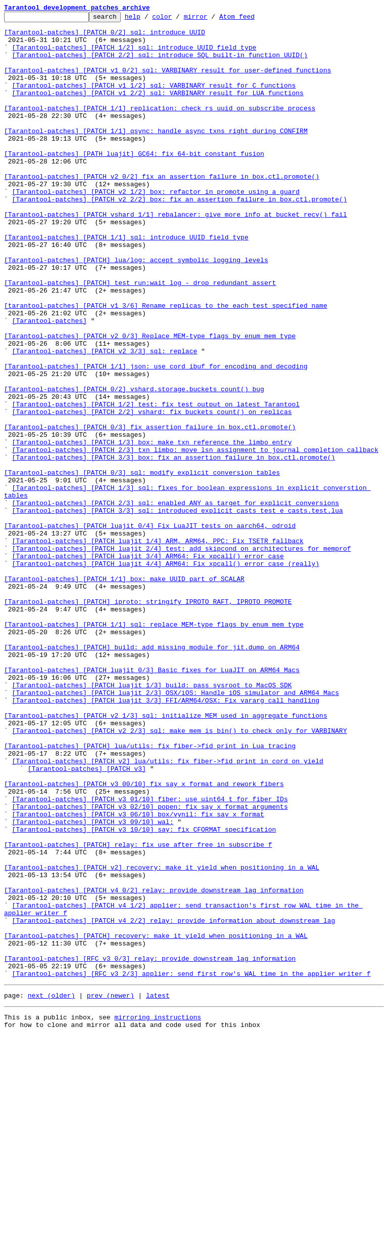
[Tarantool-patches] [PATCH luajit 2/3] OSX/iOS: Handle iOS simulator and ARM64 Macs (175, 829)
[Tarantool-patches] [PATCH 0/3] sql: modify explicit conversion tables (142, 564)
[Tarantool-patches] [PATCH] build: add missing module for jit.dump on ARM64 (152, 774)
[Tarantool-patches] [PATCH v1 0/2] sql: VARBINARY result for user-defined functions (167, 82)
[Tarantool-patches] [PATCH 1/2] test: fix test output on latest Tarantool (156, 482)
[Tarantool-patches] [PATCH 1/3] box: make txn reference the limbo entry (152, 528)
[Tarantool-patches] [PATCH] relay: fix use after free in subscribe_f (138, 1011)
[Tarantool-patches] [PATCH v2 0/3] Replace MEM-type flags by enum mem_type (150, 400)
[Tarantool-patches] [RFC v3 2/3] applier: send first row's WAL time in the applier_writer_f (191, 1166)
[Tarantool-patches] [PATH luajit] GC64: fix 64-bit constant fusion (134, 182)
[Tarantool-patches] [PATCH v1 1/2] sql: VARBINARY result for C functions (154, 100)
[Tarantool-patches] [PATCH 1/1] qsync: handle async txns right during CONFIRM (156, 154)
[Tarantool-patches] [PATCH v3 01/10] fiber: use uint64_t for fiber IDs (150, 956)
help (148, 19)
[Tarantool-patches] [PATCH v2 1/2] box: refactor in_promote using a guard (156, 227)
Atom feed (252, 19)
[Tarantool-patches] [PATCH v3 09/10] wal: (93, 984)
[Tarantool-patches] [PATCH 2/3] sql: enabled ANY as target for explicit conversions (175, 601)
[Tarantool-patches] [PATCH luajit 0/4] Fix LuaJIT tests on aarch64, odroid (150, 628)
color (177, 19)
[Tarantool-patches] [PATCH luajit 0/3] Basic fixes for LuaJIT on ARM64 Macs (152, 801)
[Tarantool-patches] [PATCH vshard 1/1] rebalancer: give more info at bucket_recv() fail (175, 255)
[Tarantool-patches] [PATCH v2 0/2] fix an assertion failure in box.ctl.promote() (161, 209)
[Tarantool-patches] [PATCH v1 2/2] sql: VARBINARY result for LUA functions (158, 109)
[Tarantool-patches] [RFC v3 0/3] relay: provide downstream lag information (150, 1148)
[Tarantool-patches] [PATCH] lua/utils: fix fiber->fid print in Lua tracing (150, 892)
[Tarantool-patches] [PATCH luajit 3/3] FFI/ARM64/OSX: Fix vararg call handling (165, 838)
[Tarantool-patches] (49, 382)
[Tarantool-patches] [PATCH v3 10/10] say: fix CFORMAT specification (144, 993)
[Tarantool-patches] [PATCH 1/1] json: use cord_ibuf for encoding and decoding (156, 437)
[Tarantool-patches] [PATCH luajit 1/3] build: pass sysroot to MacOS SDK (152, 820)
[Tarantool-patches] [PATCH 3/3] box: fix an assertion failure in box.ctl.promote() (173, 546)
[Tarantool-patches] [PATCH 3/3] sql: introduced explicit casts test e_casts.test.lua (177, 610)
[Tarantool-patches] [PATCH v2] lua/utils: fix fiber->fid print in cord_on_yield (167, 911)
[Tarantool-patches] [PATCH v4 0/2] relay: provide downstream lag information (154, 1066)
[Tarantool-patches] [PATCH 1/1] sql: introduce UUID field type (126, 282)
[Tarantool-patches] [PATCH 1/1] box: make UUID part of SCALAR (124, 692)
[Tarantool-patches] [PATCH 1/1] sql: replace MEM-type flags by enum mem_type (154, 747)
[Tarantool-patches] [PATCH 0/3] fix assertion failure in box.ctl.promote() (150, 510)
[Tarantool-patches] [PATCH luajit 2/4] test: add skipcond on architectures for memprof (181, 656)
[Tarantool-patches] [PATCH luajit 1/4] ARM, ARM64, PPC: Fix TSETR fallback (158, 646)
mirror (211, 19)
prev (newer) (110, 1189)
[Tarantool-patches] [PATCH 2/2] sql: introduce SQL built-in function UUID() (160, 63)
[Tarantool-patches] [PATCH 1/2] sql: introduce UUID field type (134, 54)
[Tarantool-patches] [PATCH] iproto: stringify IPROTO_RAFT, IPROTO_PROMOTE (148, 719)
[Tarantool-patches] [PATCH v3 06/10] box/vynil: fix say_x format (138, 974)
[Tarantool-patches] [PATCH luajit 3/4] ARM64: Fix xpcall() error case (148, 665)
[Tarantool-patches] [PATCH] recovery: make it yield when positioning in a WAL (156, 1120)
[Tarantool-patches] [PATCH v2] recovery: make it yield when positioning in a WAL (161, 1038)
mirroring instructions (157, 1212)
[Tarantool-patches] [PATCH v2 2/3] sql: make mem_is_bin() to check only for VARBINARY (179, 874)
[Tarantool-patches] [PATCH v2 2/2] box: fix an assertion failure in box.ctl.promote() (179, 236)
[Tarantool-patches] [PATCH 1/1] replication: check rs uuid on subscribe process (159, 127)
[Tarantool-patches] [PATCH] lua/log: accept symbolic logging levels (136, 309)
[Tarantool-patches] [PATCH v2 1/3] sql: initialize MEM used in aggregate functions (165, 856)
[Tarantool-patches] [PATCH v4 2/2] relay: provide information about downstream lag (173, 1102)
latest (158, 1189)
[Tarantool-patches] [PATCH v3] (87, 920)
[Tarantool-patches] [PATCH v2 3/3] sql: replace (105, 419)
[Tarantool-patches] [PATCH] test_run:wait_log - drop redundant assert (140, 337)
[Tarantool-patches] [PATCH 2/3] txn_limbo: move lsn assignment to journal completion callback (195, 537)
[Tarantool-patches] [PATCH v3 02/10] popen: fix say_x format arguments (150, 965)
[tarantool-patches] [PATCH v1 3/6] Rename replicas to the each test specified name (165, 364)
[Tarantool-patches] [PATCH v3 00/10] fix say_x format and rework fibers (144, 938)
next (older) (51, 1189)
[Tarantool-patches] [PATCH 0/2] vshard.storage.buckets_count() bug (134, 464)
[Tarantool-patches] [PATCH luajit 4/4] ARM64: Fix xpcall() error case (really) (165, 674)
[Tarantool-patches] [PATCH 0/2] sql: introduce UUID (104, 36)
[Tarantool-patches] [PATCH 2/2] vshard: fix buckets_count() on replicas (152, 492)
